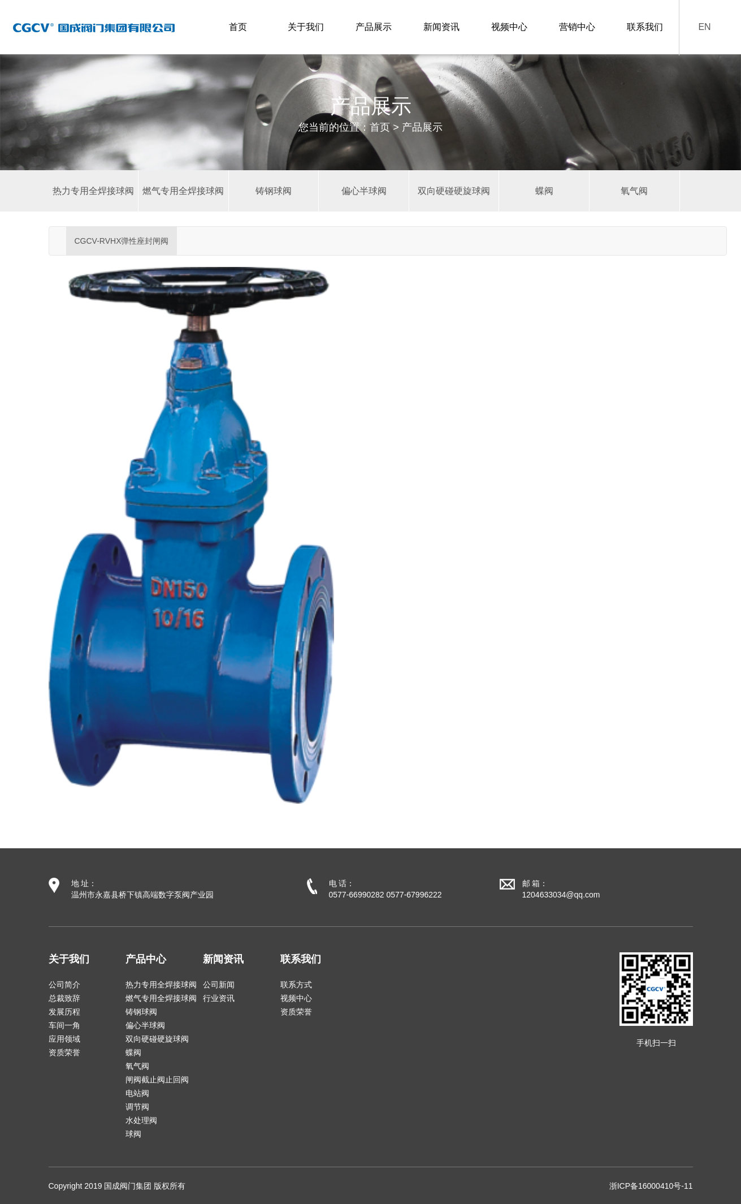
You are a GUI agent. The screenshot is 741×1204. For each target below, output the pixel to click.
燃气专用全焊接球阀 (161, 998)
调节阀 (137, 1106)
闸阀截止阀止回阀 (157, 1079)
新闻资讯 (441, 27)
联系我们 (645, 27)
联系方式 (296, 984)
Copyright (66, 1185)
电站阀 (137, 1093)
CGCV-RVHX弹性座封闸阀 (122, 240)
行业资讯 (219, 998)
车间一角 (64, 1025)
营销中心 (577, 27)
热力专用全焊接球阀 (161, 984)
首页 (238, 27)
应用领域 (64, 1038)
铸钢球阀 (141, 1011)
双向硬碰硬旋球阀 (157, 1038)
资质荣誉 (64, 1052)
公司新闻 (219, 984)
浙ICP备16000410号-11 (651, 1185)
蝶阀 (133, 1052)
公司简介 (64, 984)
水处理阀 (141, 1120)
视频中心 (509, 27)
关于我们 (306, 27)
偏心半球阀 (145, 1025)
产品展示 (374, 27)
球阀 (133, 1133)
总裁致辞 (64, 998)
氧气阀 (137, 1066)
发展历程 (64, 1011)
